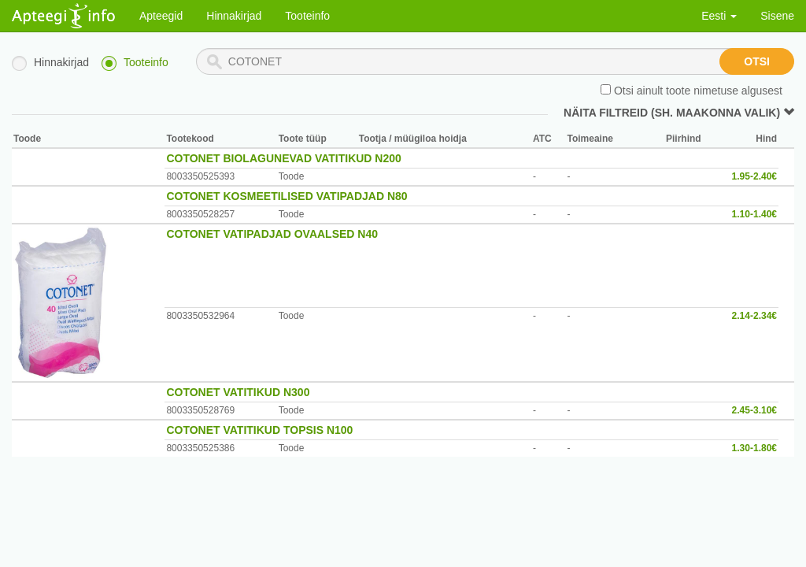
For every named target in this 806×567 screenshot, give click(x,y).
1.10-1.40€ (754, 214)
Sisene (777, 15)
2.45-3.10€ (754, 410)
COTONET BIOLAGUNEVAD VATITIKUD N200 (283, 158)
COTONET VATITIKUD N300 (237, 392)
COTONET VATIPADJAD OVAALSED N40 (272, 234)
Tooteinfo (307, 15)
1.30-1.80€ (754, 448)
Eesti (719, 15)
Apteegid (161, 15)
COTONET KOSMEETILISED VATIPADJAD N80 (286, 196)
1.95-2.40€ (754, 176)
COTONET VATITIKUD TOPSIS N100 (259, 430)
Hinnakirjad (233, 15)
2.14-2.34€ (754, 315)
